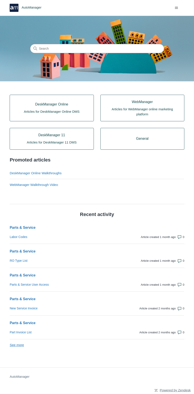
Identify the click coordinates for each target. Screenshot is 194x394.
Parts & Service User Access (29, 284)
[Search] (97, 48)
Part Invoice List (21, 332)
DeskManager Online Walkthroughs (36, 173)
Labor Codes (18, 237)
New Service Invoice (24, 308)
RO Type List (18, 260)
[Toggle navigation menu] (176, 7)
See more (17, 345)
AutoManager (19, 376)
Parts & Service (22, 227)
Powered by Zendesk (175, 390)
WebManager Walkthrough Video (34, 185)
